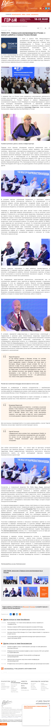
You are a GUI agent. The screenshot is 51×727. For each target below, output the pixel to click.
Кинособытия (35, 681)
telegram (46, 8)
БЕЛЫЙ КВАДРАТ (16, 14)
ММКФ (23, 14)
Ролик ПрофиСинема (14, 688)
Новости (3, 683)
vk (49, 8)
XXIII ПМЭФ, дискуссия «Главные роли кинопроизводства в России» (23, 571)
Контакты (3, 689)
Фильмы (24, 688)
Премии (32, 684)
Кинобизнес (35, 14)
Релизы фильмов (25, 690)
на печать (45, 28)
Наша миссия (14, 684)
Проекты (3, 684)
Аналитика (44, 681)
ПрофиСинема (4, 26)
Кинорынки (33, 687)
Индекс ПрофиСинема (44, 684)
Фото (23, 686)
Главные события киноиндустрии (14, 26)
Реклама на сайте (5, 687)
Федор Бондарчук (18, 343)
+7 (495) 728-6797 (43, 701)
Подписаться (33, 8)
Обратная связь (14, 691)
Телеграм (32, 607)
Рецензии (43, 690)
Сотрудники (13, 690)
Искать (27, 10)
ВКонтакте (26, 607)
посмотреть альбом (44, 594)
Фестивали (33, 683)
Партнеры (13, 686)
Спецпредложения (5, 686)
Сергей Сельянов (44, 219)
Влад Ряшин (39, 487)
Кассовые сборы (44, 688)
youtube (43, 8)
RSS (40, 8)
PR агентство (5, 681)
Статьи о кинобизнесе (44, 686)
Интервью (24, 683)
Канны (28, 14)
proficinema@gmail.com (43, 703)
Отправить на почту (49, 28)
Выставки (33, 686)
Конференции (24, 26)
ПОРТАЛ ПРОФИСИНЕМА (15, 682)
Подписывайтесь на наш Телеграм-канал (13, 564)
